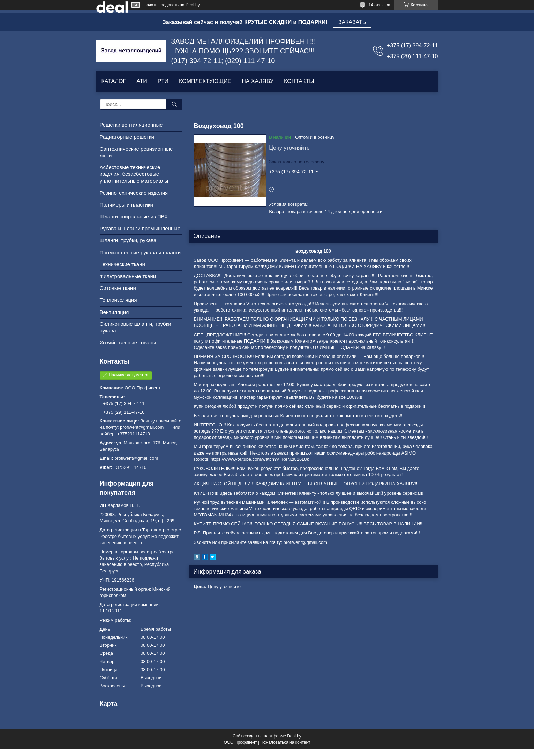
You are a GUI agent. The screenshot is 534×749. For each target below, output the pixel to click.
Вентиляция (114, 312)
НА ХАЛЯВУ (257, 81)
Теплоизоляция (118, 300)
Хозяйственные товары (128, 342)
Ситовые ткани (118, 288)
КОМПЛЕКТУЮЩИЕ (205, 81)
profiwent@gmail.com (136, 458)
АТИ (141, 81)
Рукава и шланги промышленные (140, 228)
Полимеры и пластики (126, 205)
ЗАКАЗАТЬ (352, 22)
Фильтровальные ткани (128, 276)
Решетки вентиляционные (131, 125)
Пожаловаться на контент (285, 742)
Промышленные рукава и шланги (140, 252)
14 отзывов (379, 4)
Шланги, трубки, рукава (128, 240)
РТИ (163, 81)
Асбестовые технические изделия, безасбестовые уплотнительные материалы (134, 173)
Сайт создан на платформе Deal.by (267, 736)
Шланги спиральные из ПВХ (134, 216)
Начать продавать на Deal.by (172, 4)
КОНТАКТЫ (299, 81)
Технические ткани (122, 264)
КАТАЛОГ (113, 81)
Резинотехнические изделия (134, 193)
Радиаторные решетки (127, 137)
